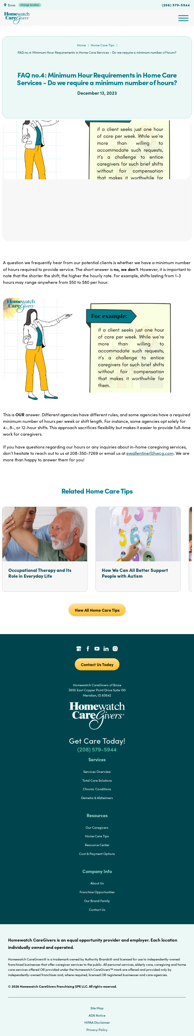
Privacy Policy (97, 1029)
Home (81, 45)
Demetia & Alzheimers (97, 798)
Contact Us (97, 909)
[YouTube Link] (97, 649)
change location (29, 5)
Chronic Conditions (97, 789)
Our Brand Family (97, 901)
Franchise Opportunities (97, 892)
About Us (97, 883)
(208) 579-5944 (176, 5)
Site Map (97, 1008)
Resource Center (97, 845)
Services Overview (97, 771)
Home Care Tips (102, 45)
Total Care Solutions (97, 780)
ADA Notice (97, 1015)
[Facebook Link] (87, 649)
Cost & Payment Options (97, 853)
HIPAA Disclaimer (97, 1022)
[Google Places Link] (78, 649)
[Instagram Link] (115, 649)
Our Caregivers (97, 827)
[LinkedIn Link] (106, 649)
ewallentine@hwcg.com (150, 453)
